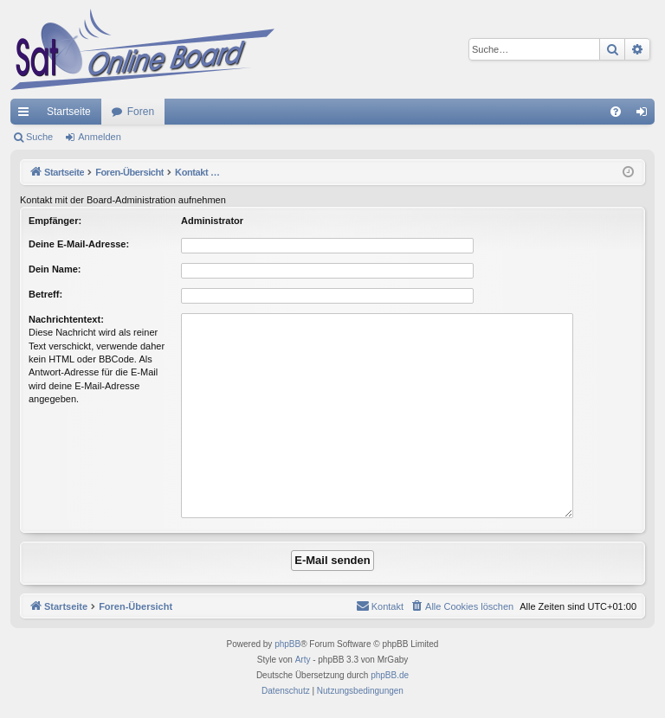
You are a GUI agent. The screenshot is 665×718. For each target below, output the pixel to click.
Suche (39, 136)
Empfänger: (55, 220)
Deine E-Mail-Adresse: (79, 244)
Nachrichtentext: (66, 319)
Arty (303, 659)
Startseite (69, 112)
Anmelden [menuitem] (645, 115)
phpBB (287, 644)
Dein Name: (55, 269)
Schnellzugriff (26, 115)
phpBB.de (390, 675)
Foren (140, 112)
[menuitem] (616, 112)
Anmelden (99, 136)
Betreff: (45, 294)
